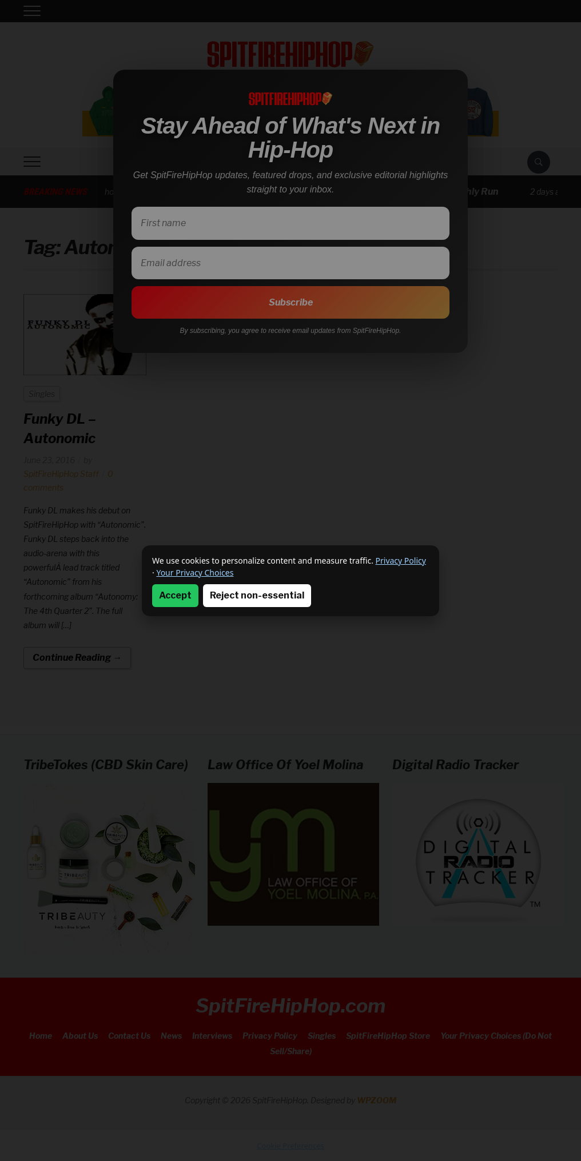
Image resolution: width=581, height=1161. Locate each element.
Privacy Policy (401, 560)
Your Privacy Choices (194, 572)
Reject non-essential (257, 595)
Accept (175, 595)
